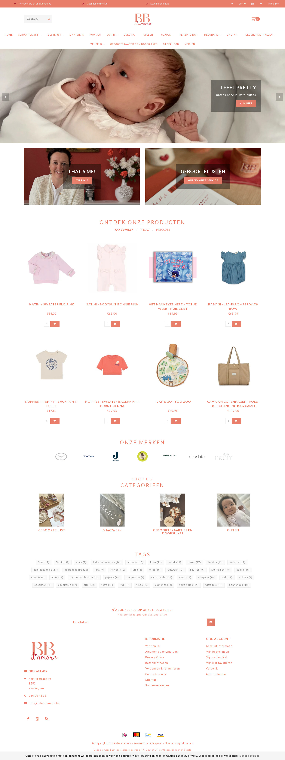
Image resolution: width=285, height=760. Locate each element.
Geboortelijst (28, 34)
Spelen (148, 34)
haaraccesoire (76, 570)
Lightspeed (155, 743)
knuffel (197, 570)
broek (175, 562)
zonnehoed (239, 585)
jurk (137, 570)
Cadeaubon (171, 44)
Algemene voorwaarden (161, 651)
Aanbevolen (124, 229)
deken (194, 562)
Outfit (110, 34)
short (185, 577)
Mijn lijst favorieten (219, 662)
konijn (243, 570)
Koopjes (95, 34)
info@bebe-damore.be (44, 703)
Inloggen (273, 3)
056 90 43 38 (37, 695)
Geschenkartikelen (259, 34)
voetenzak (163, 585)
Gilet (43, 562)
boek (156, 562)
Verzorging (187, 34)
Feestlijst (54, 34)
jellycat (118, 570)
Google (187, 750)
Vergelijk (212, 668)
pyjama (112, 577)
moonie (38, 577)
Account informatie (219, 646)
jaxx (99, 570)
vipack (142, 585)
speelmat (42, 585)
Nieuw (144, 229)
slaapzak (206, 577)
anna (81, 562)
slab (227, 577)
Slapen (166, 34)
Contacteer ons (155, 674)
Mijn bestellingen (217, 651)
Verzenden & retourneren (162, 668)
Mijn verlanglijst (216, 657)
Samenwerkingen (157, 685)
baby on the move (107, 562)
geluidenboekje (45, 570)
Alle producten (216, 674)
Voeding (129, 34)
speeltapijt (67, 585)
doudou (215, 562)
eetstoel (237, 562)
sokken (245, 577)
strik (89, 585)
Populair (163, 229)
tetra (107, 585)
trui (125, 585)
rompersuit (135, 577)
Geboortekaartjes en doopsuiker (134, 44)
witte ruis (213, 585)
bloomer (135, 562)
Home (9, 34)
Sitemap (151, 679)
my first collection (84, 577)
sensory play (161, 577)
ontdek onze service (203, 180)
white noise (189, 585)
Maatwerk (76, 34)
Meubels (96, 44)
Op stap (232, 34)
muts (57, 577)
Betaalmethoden (156, 662)
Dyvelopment (185, 743)
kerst (155, 570)
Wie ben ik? (153, 646)
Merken (190, 44)
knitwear (175, 570)
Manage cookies (250, 756)
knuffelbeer (220, 570)
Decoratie (211, 34)
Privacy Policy (154, 657)
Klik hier (246, 103)
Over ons (81, 180)
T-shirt (62, 562)
